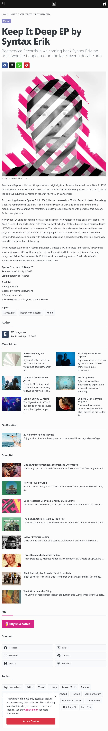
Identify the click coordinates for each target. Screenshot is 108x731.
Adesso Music (69, 687)
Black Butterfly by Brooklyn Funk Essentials (47, 573)
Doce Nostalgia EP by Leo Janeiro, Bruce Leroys (49, 500)
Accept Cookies (31, 721)
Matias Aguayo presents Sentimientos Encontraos (50, 464)
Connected (61, 693)
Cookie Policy (31, 709)
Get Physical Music (72, 700)
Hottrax (76, 693)
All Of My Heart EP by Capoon (89, 355)
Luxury (53, 687)
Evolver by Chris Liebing (36, 537)
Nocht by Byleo (85, 377)
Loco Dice (86, 707)
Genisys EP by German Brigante (89, 400)
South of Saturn (93, 693)
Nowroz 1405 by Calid (35, 482)
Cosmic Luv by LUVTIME (36, 398)
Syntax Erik (9, 312)
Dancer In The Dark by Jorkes (35, 379)
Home (5, 14)
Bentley (85, 687)
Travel (41, 687)
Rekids (29, 687)
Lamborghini (93, 700)
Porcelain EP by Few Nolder (34, 355)
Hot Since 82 (69, 707)
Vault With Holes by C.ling (37, 591)
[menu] (3, 4)
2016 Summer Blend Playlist (38, 434)
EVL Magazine (18, 332)
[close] (56, 696)
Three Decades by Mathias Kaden (41, 555)
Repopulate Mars (13, 687)
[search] (104, 4)
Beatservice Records (31, 312)
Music (14, 14)
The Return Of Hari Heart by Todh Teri (44, 518)
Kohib (50, 312)
